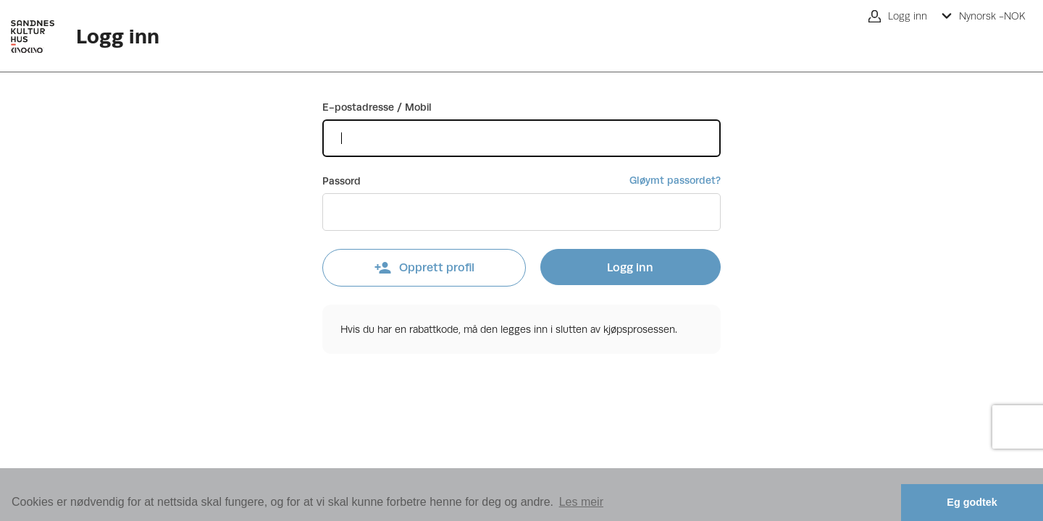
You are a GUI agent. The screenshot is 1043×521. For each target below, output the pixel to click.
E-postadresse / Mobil (377, 107)
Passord (341, 181)
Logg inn (630, 267)
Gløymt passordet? (675, 180)
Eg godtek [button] (972, 502)
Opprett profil (424, 267)
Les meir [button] (581, 502)
